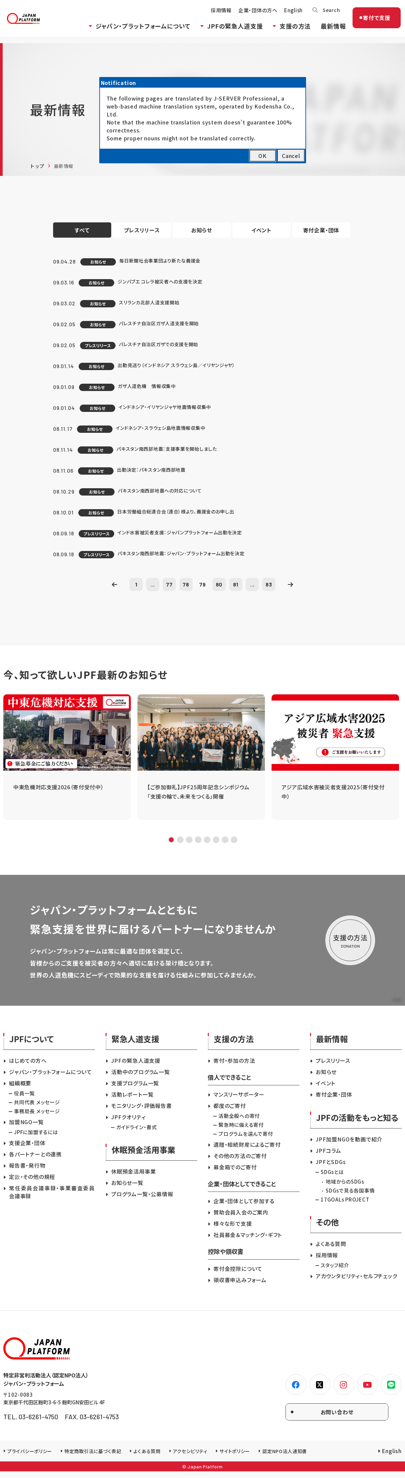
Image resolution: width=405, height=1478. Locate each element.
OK (262, 156)
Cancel (291, 156)
